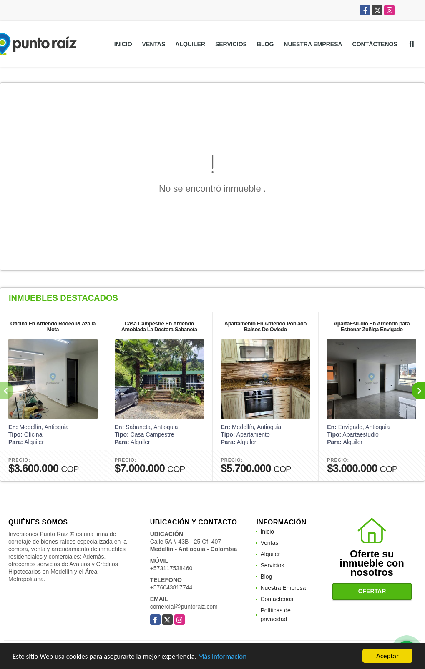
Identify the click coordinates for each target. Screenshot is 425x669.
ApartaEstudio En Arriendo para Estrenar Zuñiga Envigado (372, 326)
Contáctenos (374, 44)
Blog (265, 44)
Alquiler (190, 44)
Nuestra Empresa (313, 44)
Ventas (154, 44)
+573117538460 (171, 568)
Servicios (231, 44)
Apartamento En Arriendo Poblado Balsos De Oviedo (265, 326)
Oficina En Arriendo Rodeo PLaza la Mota (53, 326)
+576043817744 (171, 587)
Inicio (123, 44)
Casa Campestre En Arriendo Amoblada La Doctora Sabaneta (159, 326)
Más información (222, 657)
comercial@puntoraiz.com (184, 606)
